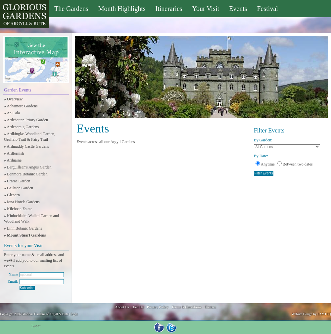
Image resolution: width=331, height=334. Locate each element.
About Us (122, 307)
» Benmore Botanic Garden (26, 174)
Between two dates (295, 164)
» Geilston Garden (18, 188)
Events (238, 8)
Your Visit (205, 8)
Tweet (35, 326)
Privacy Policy (157, 307)
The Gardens (71, 8)
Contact (210, 307)
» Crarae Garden (17, 181)
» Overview (13, 99)
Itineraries (169, 8)
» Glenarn (12, 195)
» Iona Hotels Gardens (22, 202)
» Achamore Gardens (20, 106)
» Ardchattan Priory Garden (26, 120)
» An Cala (12, 113)
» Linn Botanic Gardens (23, 228)
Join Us (137, 307)
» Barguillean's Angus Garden (28, 167)
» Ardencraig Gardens (21, 127)
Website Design (302, 314)
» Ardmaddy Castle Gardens (26, 146)
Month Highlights (122, 8)
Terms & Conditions (186, 307)
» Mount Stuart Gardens (25, 235)
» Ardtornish (14, 153)
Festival (267, 8)
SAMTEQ (324, 314)
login (74, 314)
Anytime (265, 164)
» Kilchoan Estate (18, 208)
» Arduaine (13, 160)
